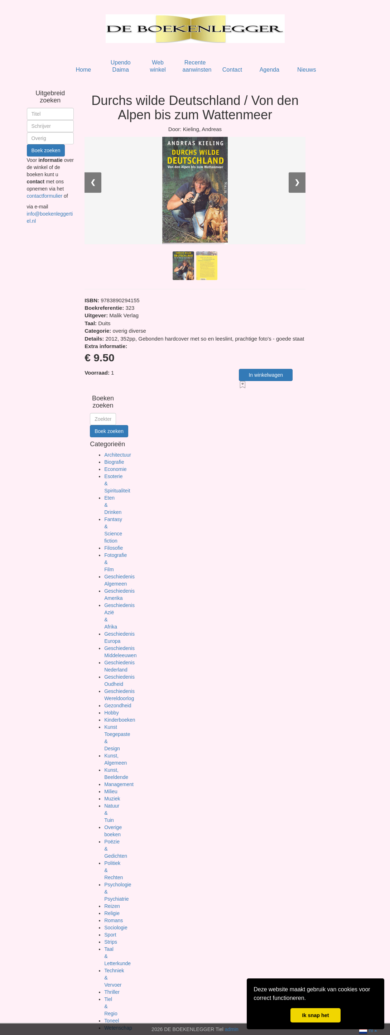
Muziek (112, 798)
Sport (110, 935)
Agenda (269, 70)
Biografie (114, 462)
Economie (115, 469)
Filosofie (113, 548)
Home (83, 70)
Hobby (111, 713)
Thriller (112, 992)
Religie (112, 913)
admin (232, 1029)
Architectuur (117, 455)
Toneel (111, 1021)
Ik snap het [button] (315, 1015)
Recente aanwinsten (197, 66)
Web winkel (157, 66)
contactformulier (45, 196)
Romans (113, 920)
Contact (232, 70)
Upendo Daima (121, 66)
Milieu (110, 791)
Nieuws (306, 70)
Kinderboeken (119, 720)
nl (368, 1029)
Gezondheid (117, 705)
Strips (110, 942)
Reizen (112, 906)
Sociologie (115, 927)
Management (119, 784)
